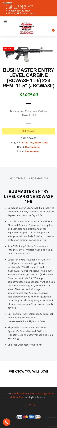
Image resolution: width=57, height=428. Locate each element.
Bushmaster (32, 146)
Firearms (27, 142)
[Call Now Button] (6, 422)
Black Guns (41, 142)
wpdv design (32, 405)
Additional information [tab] (28, 178)
